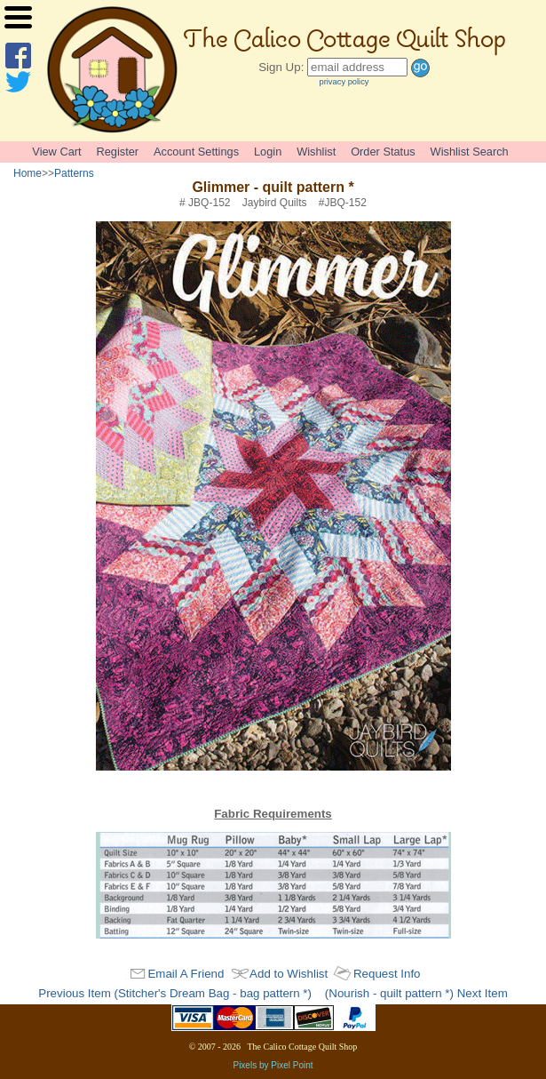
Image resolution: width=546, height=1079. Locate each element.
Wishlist (316, 151)
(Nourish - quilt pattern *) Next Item (416, 993)
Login (267, 151)
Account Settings (196, 151)
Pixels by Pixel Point (273, 1065)
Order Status (383, 151)
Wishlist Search (470, 151)
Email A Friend (185, 973)
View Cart (56, 151)
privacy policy (344, 81)
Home (27, 173)
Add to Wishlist (288, 973)
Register (117, 151)
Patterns (74, 173)
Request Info (387, 973)
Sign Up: (281, 67)
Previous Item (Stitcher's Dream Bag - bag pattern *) (175, 993)
